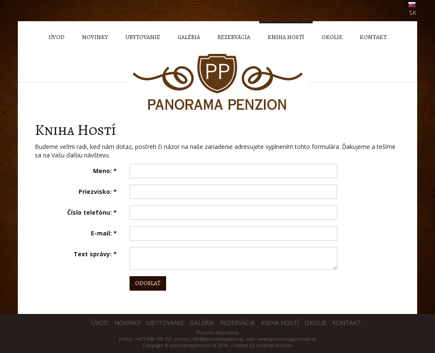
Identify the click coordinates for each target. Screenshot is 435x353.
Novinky (127, 323)
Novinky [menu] (95, 37)
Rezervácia (237, 323)
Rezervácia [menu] (234, 37)
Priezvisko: (98, 192)
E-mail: (104, 233)
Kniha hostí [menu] (286, 37)
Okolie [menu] (332, 37)
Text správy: (95, 254)
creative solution (274, 345)
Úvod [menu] (56, 37)
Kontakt (346, 323)
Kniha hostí (280, 323)
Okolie (315, 323)
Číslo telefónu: (92, 212)
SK (412, 12)
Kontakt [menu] (373, 37)
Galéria (202, 323)
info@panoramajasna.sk (217, 339)
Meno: (105, 171)
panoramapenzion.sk (193, 345)
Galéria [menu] (189, 37)
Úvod (99, 323)
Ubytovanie (165, 323)
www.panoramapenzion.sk (287, 339)
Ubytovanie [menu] (142, 37)
